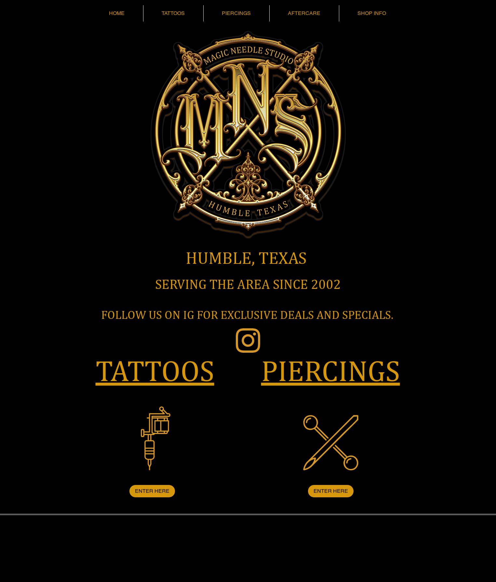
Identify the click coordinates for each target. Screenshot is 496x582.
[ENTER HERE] (152, 491)
